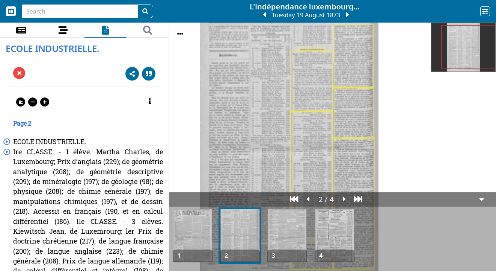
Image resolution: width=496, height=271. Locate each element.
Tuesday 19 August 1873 (306, 15)
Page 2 (22, 123)
